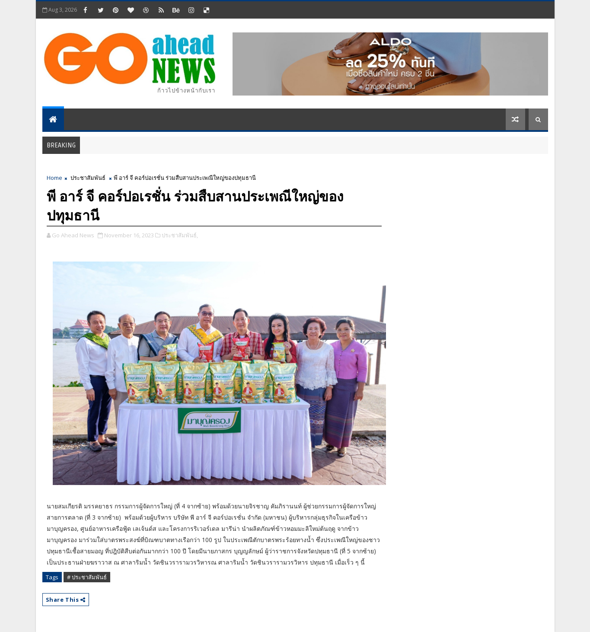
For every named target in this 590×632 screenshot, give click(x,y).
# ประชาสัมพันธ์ (87, 577)
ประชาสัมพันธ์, (180, 235)
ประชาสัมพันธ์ (87, 178)
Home (54, 178)
